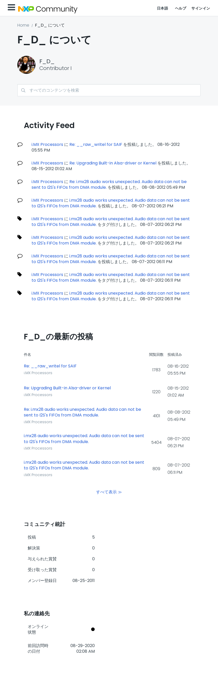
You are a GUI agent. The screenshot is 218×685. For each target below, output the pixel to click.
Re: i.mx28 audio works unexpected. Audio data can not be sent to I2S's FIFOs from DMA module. (109, 184)
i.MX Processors (47, 144)
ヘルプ (180, 8)
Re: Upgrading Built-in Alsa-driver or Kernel (112, 163)
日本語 (162, 8)
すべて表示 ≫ (109, 492)
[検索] (109, 90)
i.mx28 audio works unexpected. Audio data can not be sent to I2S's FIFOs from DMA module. (111, 203)
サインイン (200, 8)
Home (23, 25)
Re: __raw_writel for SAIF (95, 144)
